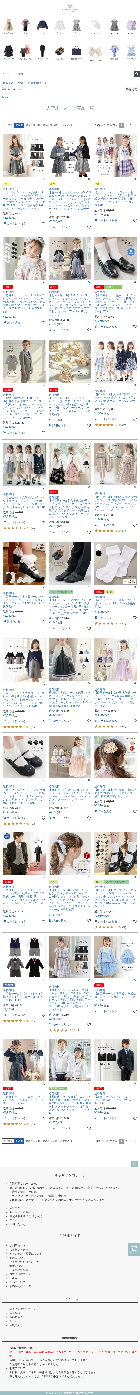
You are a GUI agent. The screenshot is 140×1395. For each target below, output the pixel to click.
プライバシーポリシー (23, 1220)
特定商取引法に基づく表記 (25, 1216)
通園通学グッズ (37, 83)
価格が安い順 (33, 125)
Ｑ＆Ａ (13, 1278)
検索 (137, 74)
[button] (135, 125)
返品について (17, 1282)
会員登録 (14, 1313)
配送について (17, 1257)
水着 (21, 83)
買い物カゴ (16, 1317)
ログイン (14, 1308)
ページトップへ (134, 1164)
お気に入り (16, 1325)
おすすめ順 (66, 125)
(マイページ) (28, 1308)
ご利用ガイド (70, 1236)
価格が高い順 (50, 125)
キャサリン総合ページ (23, 1212)
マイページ (70, 1299)
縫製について (17, 1265)
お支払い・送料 (18, 1249)
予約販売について (20, 1286)
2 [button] (126, 125)
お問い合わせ (17, 1224)
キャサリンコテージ (70, 1175)
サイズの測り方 (18, 1269)
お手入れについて (20, 1274)
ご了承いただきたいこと (24, 1261)
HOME (4, 96)
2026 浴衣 (8, 83)
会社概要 (14, 1208)
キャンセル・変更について (25, 1253)
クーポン (14, 1321)
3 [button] (130, 125)
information (70, 1338)
